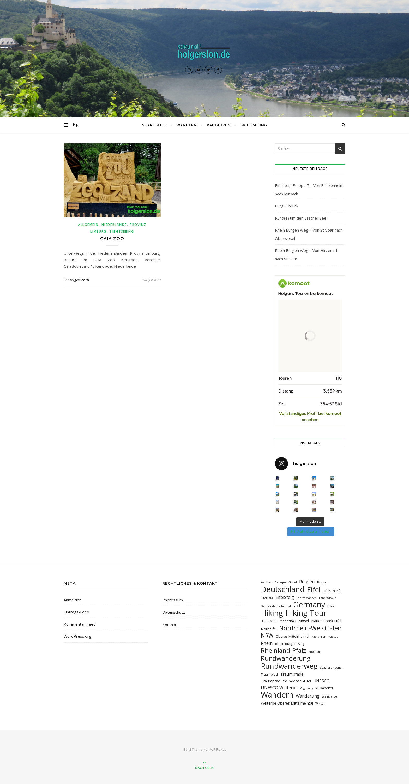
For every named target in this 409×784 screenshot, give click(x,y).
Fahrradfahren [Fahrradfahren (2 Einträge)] (306, 598)
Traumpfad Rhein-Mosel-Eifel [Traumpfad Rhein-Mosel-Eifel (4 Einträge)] (286, 681)
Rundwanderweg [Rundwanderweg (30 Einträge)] (289, 666)
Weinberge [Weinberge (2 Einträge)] (329, 696)
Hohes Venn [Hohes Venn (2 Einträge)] (269, 621)
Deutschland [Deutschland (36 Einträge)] (283, 589)
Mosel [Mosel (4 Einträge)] (303, 620)
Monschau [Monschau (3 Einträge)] (288, 621)
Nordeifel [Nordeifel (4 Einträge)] (269, 628)
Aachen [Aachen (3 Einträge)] (267, 582)
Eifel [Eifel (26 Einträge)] (313, 589)
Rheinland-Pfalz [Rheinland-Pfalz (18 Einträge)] (283, 650)
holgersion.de (79, 280)
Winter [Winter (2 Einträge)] (320, 703)
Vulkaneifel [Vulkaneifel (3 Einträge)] (324, 688)
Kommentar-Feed (80, 624)
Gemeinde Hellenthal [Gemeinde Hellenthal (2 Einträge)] (276, 606)
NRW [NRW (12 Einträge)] (267, 635)
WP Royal (217, 749)
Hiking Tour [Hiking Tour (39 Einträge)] (306, 613)
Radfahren (219, 124)
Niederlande (114, 224)
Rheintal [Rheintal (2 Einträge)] (314, 652)
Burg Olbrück (286, 205)
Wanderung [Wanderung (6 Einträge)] (308, 696)
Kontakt (169, 624)
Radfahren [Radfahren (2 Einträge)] (318, 636)
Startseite (154, 124)
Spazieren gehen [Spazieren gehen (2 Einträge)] (332, 667)
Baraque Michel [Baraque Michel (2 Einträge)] (286, 582)
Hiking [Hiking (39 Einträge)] (272, 613)
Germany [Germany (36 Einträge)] (309, 604)
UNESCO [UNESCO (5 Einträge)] (321, 681)
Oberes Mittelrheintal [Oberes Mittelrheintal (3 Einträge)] (292, 636)
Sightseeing (253, 124)
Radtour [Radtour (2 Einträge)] (334, 636)
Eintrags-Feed (76, 611)
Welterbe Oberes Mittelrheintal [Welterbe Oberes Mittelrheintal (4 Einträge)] (287, 703)
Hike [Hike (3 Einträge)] (330, 606)
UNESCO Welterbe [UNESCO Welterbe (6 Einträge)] (279, 687)
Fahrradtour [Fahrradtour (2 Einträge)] (327, 598)
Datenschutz (173, 612)
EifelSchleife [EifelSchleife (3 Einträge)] (332, 590)
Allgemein (88, 224)
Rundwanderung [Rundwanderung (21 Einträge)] (286, 658)
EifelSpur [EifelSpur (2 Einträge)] (267, 598)
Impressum (172, 599)
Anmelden (72, 599)
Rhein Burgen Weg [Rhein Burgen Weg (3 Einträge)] (289, 643)
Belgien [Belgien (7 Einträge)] (307, 581)
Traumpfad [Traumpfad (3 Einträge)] (269, 674)
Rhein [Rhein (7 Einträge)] (267, 643)
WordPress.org (77, 636)
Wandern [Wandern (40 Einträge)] (277, 695)
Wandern (187, 124)
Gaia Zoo (112, 238)
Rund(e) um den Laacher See (300, 218)
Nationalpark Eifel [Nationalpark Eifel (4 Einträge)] (326, 620)
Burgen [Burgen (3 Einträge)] (323, 582)
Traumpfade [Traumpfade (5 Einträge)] (292, 674)
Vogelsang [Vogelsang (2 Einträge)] (306, 688)
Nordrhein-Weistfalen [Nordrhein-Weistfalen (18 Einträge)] (310, 628)
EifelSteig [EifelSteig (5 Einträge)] (285, 597)
